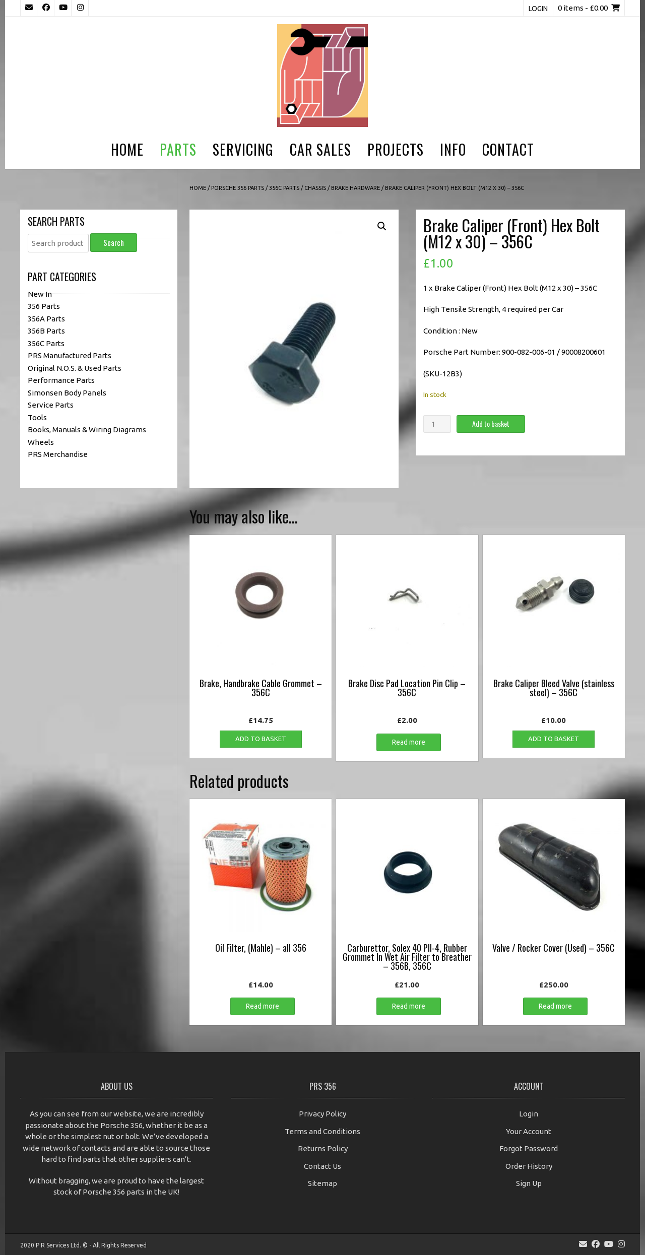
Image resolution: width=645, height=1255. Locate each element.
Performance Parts (61, 380)
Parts (178, 149)
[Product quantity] (436, 424)
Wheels (41, 442)
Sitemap (322, 1183)
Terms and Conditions (322, 1131)
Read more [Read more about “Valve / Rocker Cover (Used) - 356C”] (555, 1006)
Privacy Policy (322, 1113)
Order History (528, 1166)
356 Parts (44, 306)
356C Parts (284, 188)
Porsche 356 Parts (237, 188)
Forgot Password (528, 1148)
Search (113, 242)
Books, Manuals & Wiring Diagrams (87, 429)
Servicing (243, 149)
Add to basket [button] (260, 738)
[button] (382, 226)
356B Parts (46, 330)
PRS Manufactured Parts (69, 355)
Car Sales (320, 149)
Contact (508, 149)
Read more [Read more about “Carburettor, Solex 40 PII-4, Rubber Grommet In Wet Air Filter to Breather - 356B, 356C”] (408, 1006)
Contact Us (322, 1166)
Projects (395, 149)
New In (40, 294)
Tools (37, 417)
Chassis (315, 188)
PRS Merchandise (58, 454)
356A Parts (46, 318)
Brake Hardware (355, 188)
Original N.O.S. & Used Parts (74, 368)
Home (127, 149)
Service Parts (51, 405)
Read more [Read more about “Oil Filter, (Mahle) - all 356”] (262, 1006)
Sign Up (529, 1183)
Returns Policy (323, 1148)
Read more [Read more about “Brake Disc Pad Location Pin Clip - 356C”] (408, 742)
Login (538, 9)
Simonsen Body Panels (67, 392)
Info (453, 149)
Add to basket (490, 423)
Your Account (528, 1131)
